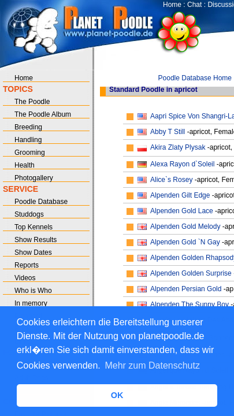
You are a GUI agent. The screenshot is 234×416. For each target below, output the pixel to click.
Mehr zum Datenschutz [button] (152, 365)
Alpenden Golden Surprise (191, 273)
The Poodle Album (42, 114)
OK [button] (117, 395)
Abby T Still (167, 132)
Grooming (29, 152)
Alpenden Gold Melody (185, 226)
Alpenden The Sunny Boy (189, 304)
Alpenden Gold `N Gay (185, 242)
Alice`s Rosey (171, 180)
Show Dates (33, 252)
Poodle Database (41, 202)
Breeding (28, 127)
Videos (24, 278)
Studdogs (29, 214)
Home (172, 5)
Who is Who (33, 291)
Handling (28, 140)
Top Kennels (33, 227)
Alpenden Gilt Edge (180, 195)
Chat (194, 5)
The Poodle (32, 102)
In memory (30, 303)
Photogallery (33, 178)
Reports (26, 265)
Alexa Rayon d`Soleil (182, 164)
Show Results (35, 240)
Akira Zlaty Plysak (177, 147)
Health (24, 165)
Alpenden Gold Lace (181, 211)
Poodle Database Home (195, 78)
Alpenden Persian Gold (185, 289)
